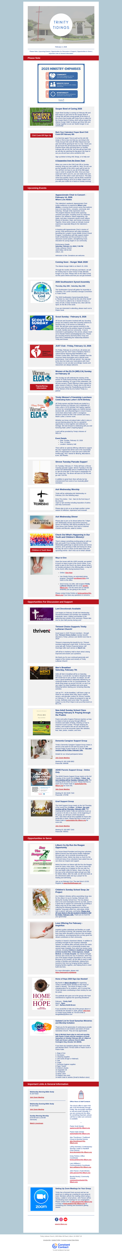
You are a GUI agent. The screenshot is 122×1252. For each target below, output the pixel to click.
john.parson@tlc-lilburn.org (80, 1173)
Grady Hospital (70, 954)
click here (86, 1011)
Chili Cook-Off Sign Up (41, 135)
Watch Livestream (36, 1123)
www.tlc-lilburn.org (61, 1224)
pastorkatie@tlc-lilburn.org (76, 820)
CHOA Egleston (77, 952)
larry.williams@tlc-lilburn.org (80, 1167)
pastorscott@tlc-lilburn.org (80, 1128)
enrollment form (80, 578)
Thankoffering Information (42, 387)
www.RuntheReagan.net (72, 883)
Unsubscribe (47, 1240)
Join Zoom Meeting (63, 758)
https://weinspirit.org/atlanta (66, 972)
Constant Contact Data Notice (70, 1240)
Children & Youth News (41, 550)
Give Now (68, 573)
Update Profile (56, 1240)
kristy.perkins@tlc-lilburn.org (80, 1160)
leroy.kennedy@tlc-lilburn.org (81, 1152)
